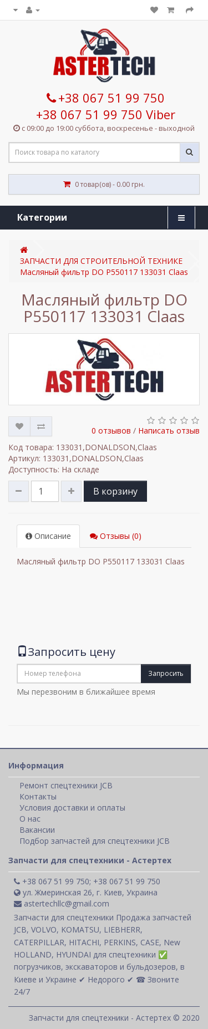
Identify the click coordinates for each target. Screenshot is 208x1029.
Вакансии (37, 829)
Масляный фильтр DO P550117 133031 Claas (104, 272)
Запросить (166, 673)
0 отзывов (111, 430)
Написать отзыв (169, 430)
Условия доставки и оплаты (72, 807)
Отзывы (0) (115, 536)
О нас (29, 818)
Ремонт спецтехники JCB (66, 785)
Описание (48, 536)
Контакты (38, 796)
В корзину (115, 491)
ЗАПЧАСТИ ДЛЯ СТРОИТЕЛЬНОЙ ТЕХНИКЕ (101, 261)
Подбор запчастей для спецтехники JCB (94, 841)
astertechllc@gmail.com (61, 903)
